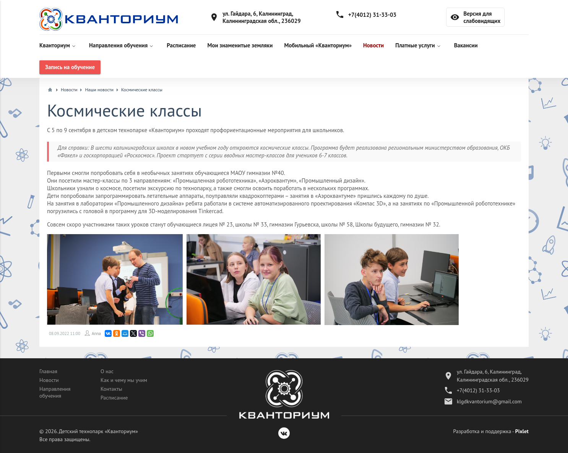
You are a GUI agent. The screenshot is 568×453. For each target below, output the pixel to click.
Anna (96, 333)
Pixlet (522, 431)
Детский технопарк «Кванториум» (98, 431)
